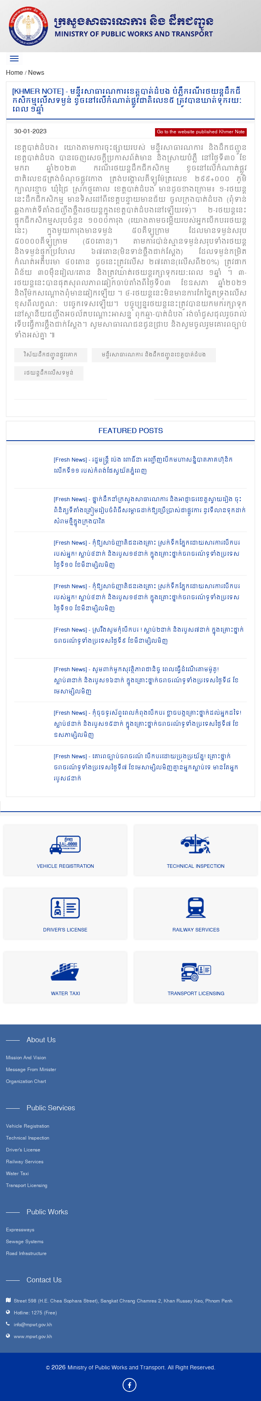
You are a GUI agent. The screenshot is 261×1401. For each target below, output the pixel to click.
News (36, 73)
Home (15, 73)
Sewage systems (25, 1242)
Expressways (20, 1230)
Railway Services (195, 930)
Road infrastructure (26, 1254)
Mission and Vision (26, 1058)
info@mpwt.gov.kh (33, 1325)
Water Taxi (65, 994)
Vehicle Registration (65, 867)
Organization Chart (26, 1082)
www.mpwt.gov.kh (33, 1337)
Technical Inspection (196, 867)
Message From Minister (31, 1070)
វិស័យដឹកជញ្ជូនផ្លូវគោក (51, 355)
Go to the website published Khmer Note (201, 132)
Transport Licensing (196, 994)
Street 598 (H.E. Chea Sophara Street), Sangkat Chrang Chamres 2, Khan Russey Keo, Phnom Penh (123, 1301)
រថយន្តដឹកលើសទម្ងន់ (49, 373)
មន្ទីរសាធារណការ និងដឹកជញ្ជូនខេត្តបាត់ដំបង (154, 355)
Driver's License (65, 930)
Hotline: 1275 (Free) (35, 1313)
